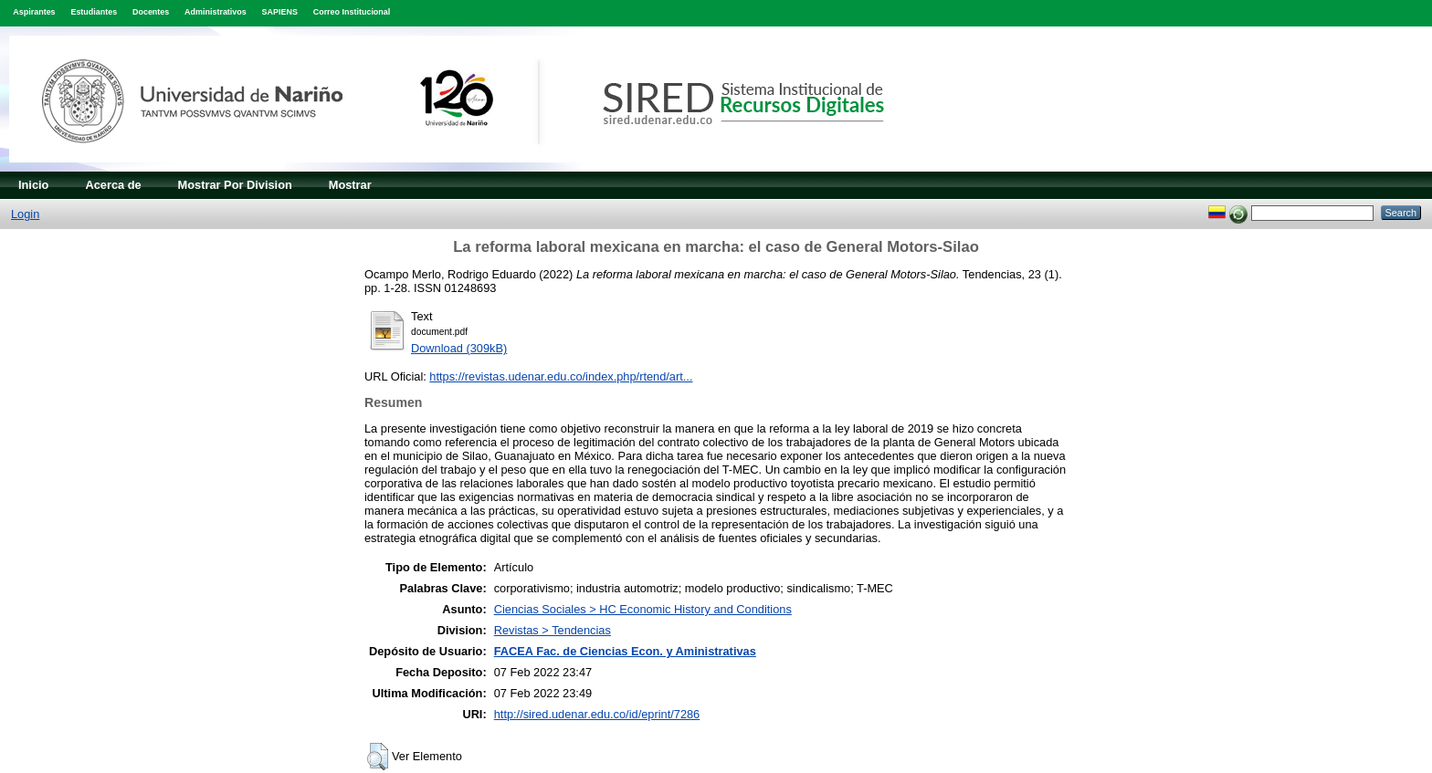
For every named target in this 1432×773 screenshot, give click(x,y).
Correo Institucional (352, 11)
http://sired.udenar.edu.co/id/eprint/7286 (597, 714)
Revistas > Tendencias (552, 630)
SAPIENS (280, 11)
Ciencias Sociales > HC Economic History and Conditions (643, 609)
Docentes (150, 11)
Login (25, 214)
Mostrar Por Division (235, 185)
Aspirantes (34, 11)
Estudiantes (93, 11)
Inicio (33, 185)
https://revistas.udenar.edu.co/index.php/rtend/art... (560, 376)
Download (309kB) (459, 348)
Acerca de (113, 185)
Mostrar (350, 185)
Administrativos (215, 11)
